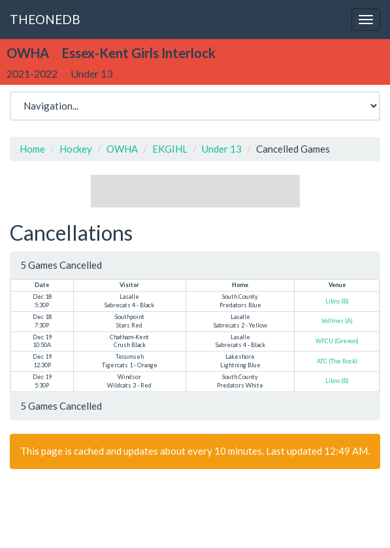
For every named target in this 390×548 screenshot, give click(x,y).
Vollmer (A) (337, 320)
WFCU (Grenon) (337, 340)
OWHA (122, 149)
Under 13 (222, 149)
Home (32, 149)
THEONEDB (45, 19)
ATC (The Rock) (337, 361)
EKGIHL (169, 149)
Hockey (75, 149)
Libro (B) (337, 301)
